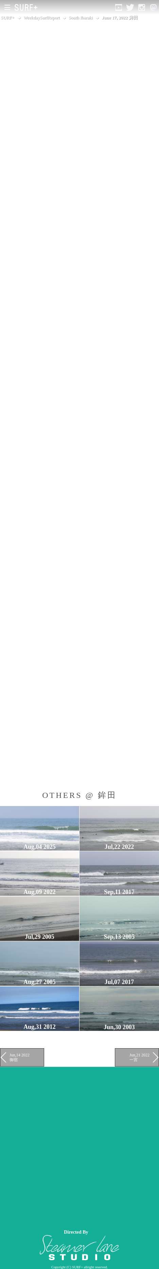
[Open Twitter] (130, 7)
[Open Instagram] (142, 7)
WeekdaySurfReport (41, 17)
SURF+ (7, 17)
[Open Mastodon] (153, 7)
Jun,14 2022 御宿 (20, 1057)
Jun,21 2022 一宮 (139, 1057)
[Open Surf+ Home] (28, 7)
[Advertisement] (79, 1146)
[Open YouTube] (118, 7)
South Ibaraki (81, 17)
